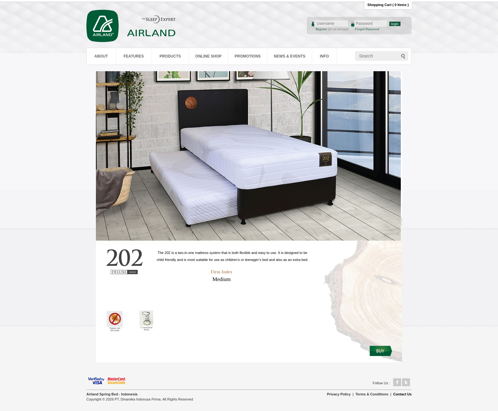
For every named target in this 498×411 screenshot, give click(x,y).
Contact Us (402, 394)
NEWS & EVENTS (289, 56)
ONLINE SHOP (208, 56)
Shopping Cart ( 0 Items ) (388, 5)
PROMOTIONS (248, 56)
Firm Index (221, 272)
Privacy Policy (339, 394)
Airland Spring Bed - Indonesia (112, 394)
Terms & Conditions (371, 394)
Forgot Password (367, 29)
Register (322, 29)
